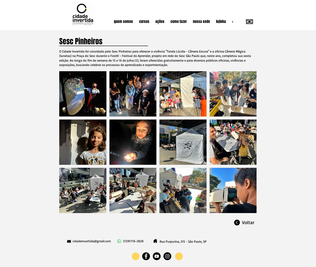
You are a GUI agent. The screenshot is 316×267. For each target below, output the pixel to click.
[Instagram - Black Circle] (167, 256)
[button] (123, 21)
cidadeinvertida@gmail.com (92, 241)
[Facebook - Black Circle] (146, 256)
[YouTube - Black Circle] (157, 256)
